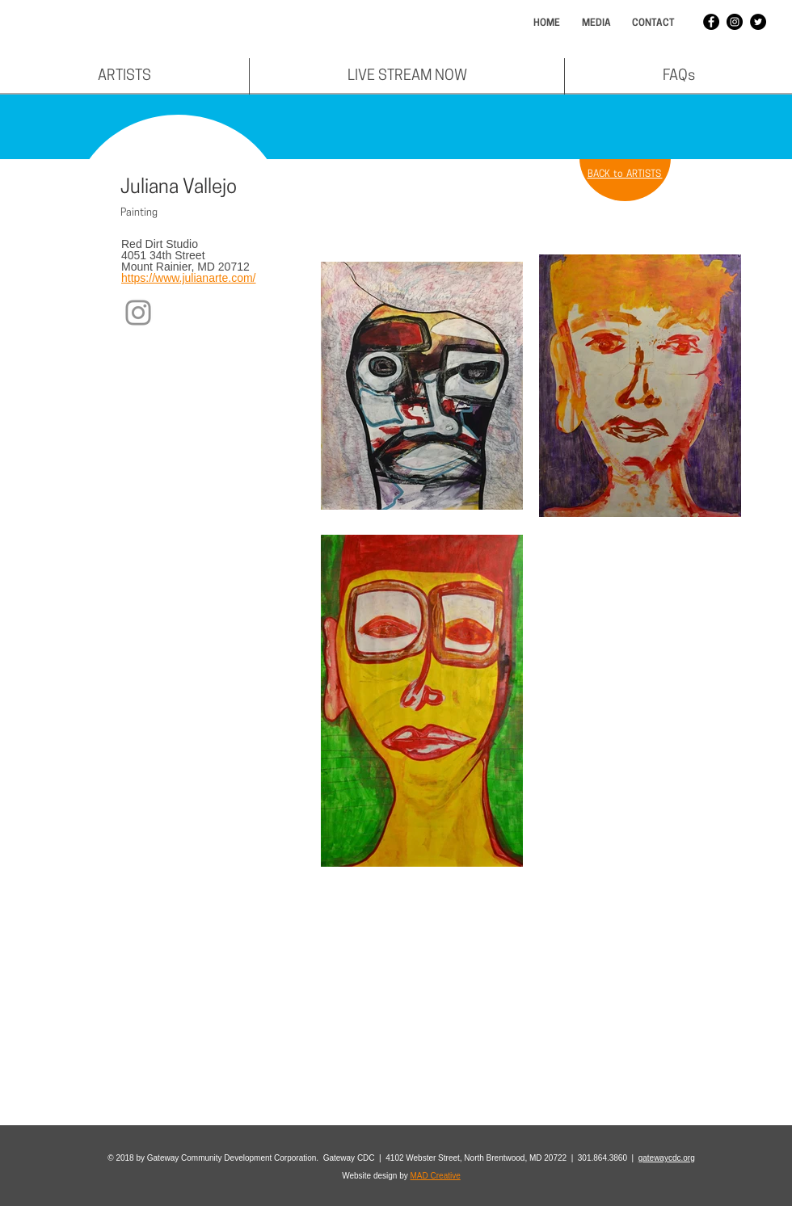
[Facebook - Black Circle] (711, 22)
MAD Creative (436, 1175)
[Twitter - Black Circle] (758, 22)
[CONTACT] (653, 24)
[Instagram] (138, 313)
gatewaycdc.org (666, 1157)
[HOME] (547, 24)
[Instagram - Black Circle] (735, 22)
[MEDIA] (596, 24)
